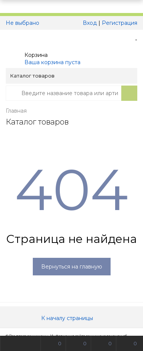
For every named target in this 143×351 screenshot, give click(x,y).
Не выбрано (24, 22)
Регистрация (119, 22)
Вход (90, 22)
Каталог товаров (71, 76)
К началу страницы (71, 318)
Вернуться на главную (71, 266)
